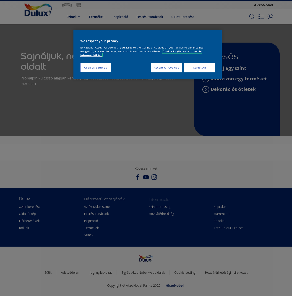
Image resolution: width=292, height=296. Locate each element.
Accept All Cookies (166, 67)
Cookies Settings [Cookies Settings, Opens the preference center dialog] (95, 67)
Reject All (199, 67)
